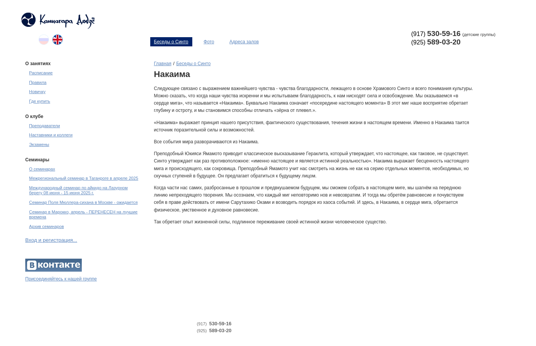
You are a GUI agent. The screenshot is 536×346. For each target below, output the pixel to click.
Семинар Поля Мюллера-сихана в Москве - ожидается (83, 202)
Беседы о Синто (171, 41)
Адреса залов (244, 41)
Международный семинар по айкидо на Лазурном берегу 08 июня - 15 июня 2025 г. (78, 190)
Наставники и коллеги (51, 135)
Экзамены (39, 144)
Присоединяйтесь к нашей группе (61, 279)
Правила (37, 82)
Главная (163, 63)
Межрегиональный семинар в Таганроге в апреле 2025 (83, 178)
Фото (209, 41)
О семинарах (42, 169)
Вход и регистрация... (51, 240)
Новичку (37, 91)
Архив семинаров (46, 226)
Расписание (41, 73)
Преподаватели (44, 125)
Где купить (39, 101)
